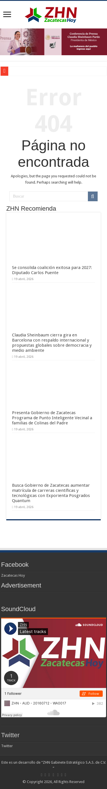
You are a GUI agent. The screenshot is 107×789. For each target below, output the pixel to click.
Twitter (10, 735)
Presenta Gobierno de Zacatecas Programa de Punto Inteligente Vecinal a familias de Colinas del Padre (52, 418)
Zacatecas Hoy (13, 575)
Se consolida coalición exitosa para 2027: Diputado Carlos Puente (52, 270)
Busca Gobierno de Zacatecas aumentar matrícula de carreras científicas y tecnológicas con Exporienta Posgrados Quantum (51, 493)
